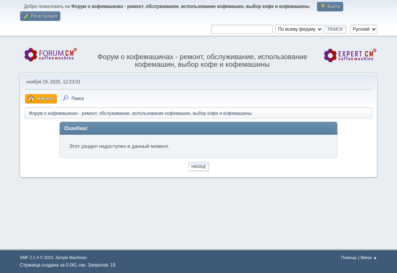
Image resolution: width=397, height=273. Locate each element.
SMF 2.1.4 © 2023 (36, 257)
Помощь (349, 257)
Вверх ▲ (369, 257)
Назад (198, 166)
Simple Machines (71, 257)
